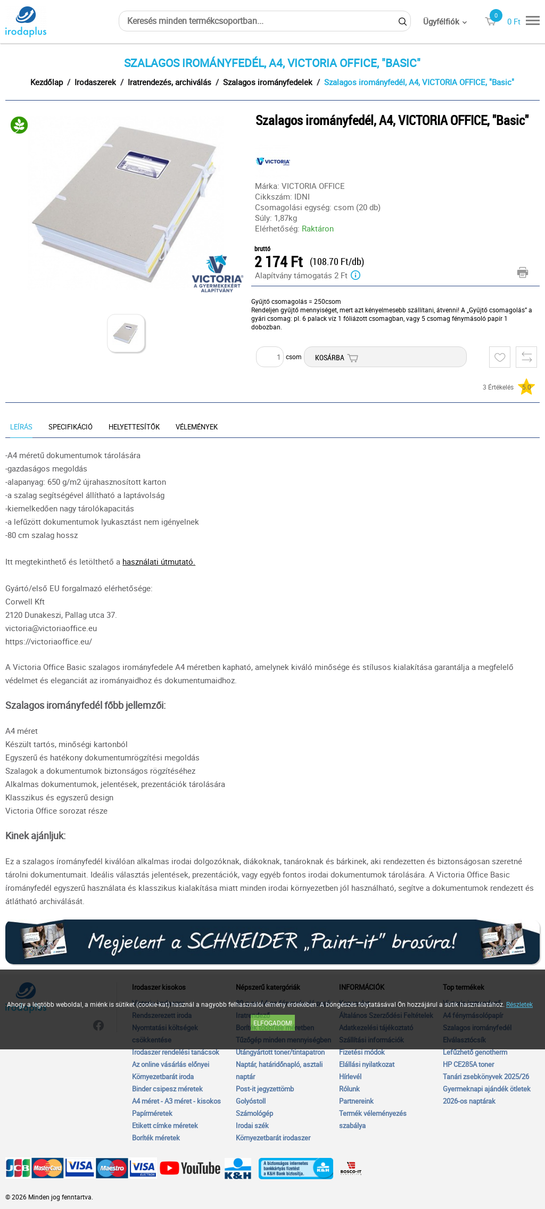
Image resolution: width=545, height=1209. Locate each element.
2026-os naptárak (469, 1101)
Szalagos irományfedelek (267, 82)
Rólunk (349, 1089)
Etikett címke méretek (165, 1125)
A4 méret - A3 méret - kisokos (176, 1101)
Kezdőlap (46, 82)
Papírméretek (152, 1113)
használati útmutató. (158, 561)
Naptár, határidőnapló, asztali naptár (279, 1070)
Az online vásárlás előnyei (170, 1064)
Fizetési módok (362, 1052)
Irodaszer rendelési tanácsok (175, 1052)
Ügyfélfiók (441, 21)
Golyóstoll (251, 1101)
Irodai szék (252, 1125)
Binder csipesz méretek (167, 1089)
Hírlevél (350, 1076)
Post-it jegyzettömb (265, 1089)
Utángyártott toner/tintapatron (280, 1052)
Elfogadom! (272, 1022)
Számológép (254, 1113)
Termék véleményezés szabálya (373, 1119)
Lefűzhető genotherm (475, 1052)
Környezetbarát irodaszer (273, 1137)
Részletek (519, 1004)
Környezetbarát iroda (163, 1076)
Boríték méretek (156, 1137)
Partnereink (356, 1101)
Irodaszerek (95, 82)
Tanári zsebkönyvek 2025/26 (486, 1076)
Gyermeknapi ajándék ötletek (487, 1089)
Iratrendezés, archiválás (169, 82)
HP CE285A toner (468, 1064)
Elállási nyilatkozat (366, 1064)
